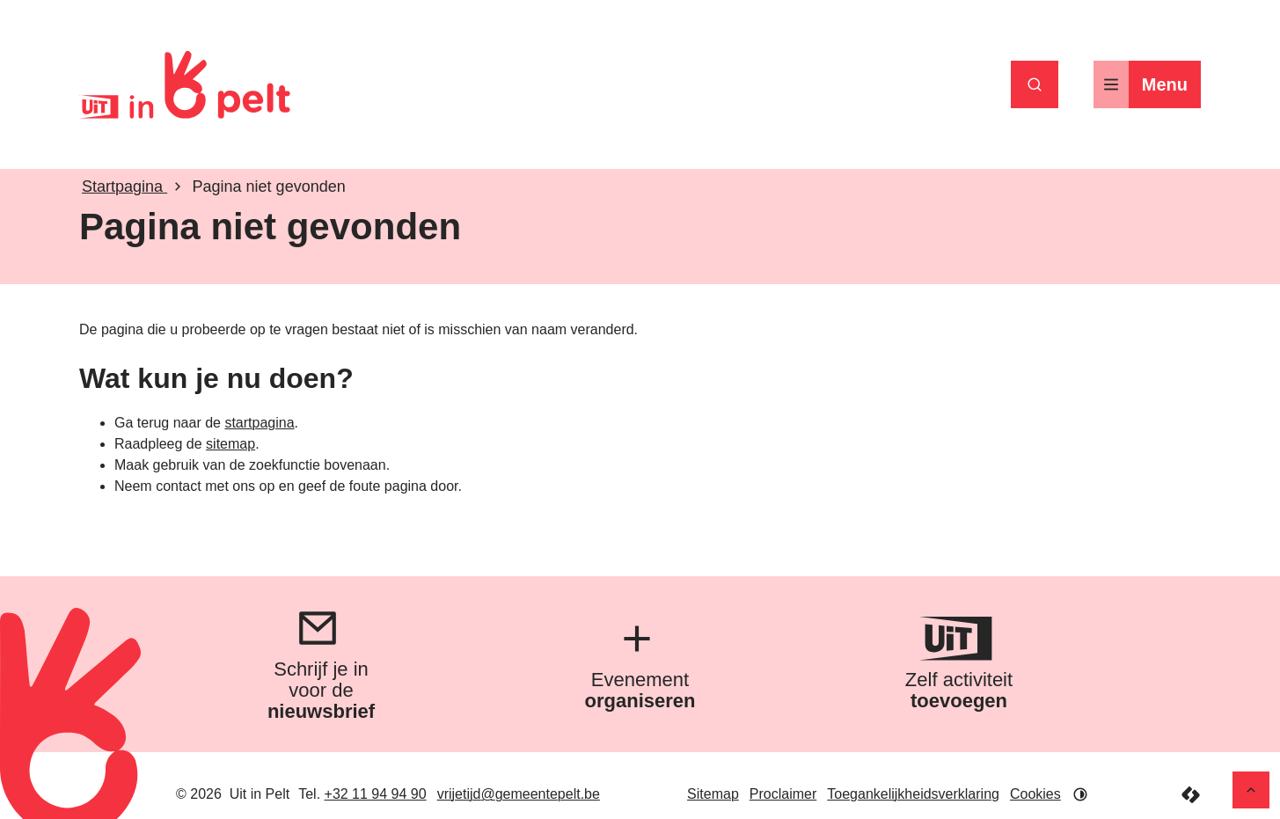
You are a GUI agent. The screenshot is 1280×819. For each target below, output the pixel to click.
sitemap (230, 443)
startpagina (259, 422)
